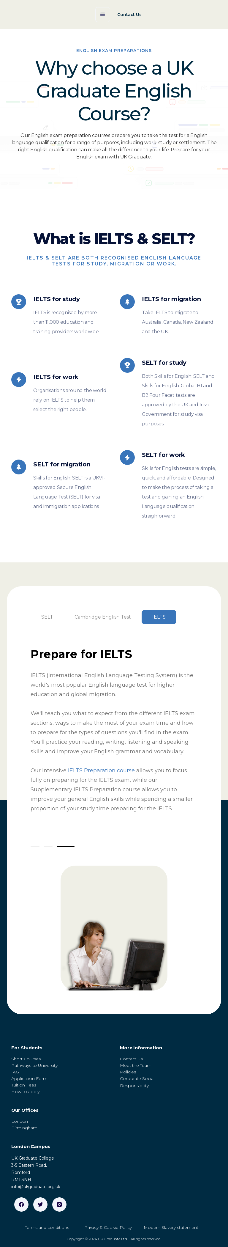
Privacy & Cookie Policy (108, 1227)
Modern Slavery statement (171, 1227)
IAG (15, 1072)
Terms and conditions (47, 1227)
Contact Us (131, 1059)
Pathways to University (34, 1065)
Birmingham (24, 1127)
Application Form (29, 1078)
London (19, 1121)
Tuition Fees (23, 1085)
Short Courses (26, 1059)
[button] (102, 14)
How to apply (25, 1091)
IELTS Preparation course (101, 770)
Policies (128, 1072)
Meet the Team (135, 1065)
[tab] (47, 617)
